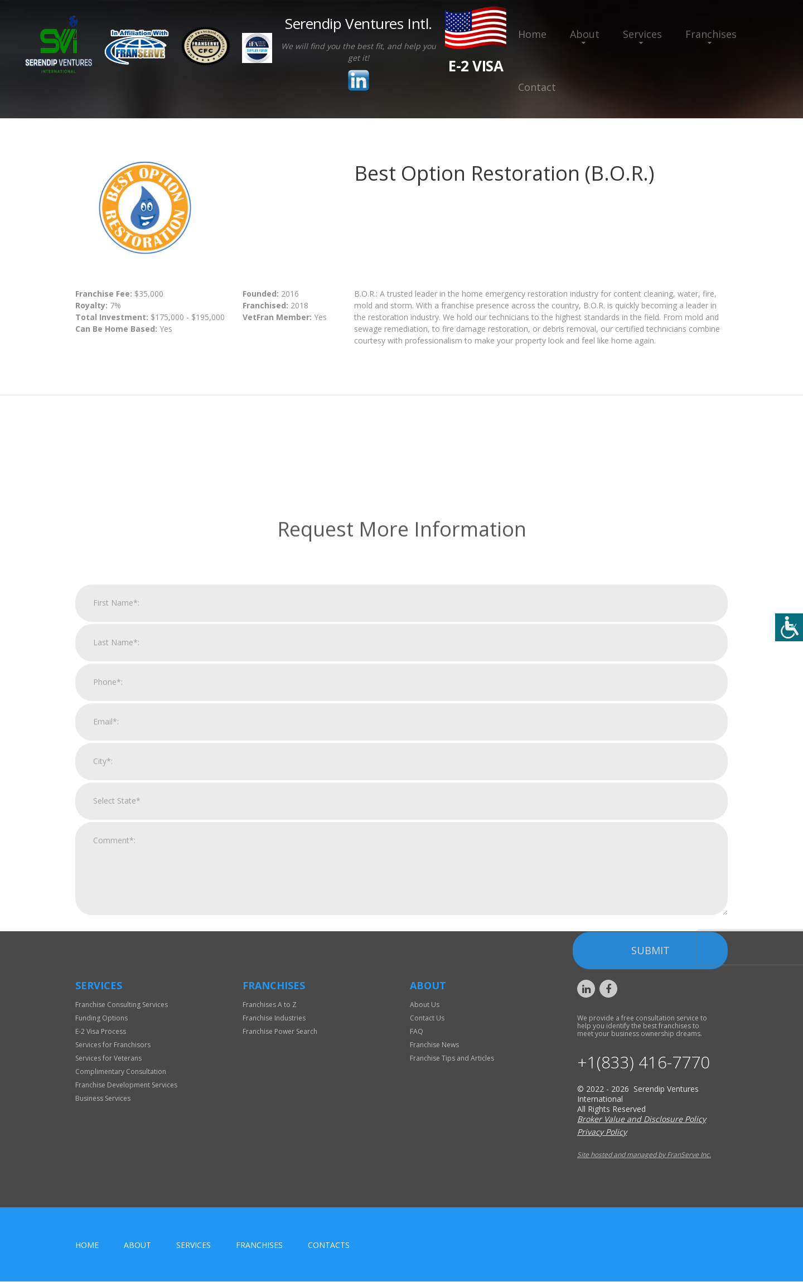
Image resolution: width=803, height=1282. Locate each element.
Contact (537, 87)
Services (642, 34)
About (584, 34)
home (87, 1245)
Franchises (711, 34)
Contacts (329, 1245)
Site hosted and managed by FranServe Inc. (644, 1155)
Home (532, 34)
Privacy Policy (602, 1132)
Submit (650, 1104)
